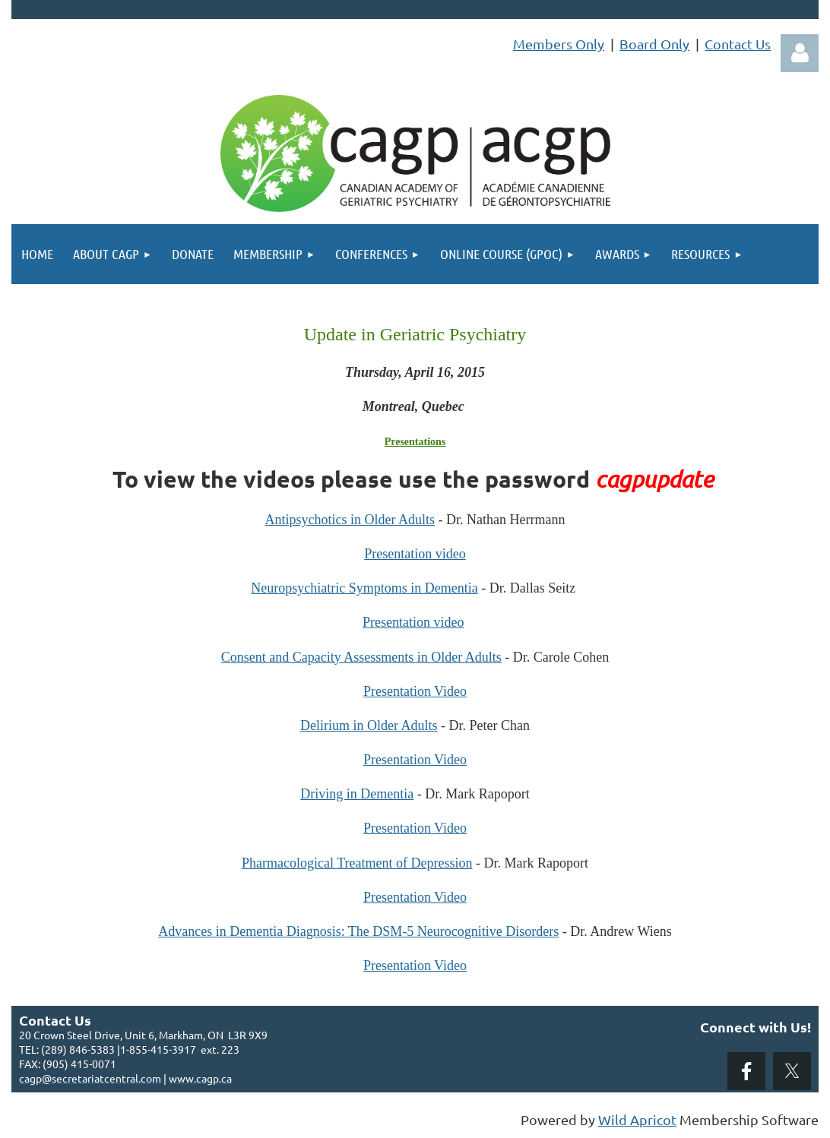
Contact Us (738, 44)
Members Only (558, 44)
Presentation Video (415, 691)
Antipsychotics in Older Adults (350, 519)
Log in (800, 53)
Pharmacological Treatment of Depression (357, 863)
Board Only (654, 44)
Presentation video (414, 553)
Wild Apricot (637, 1119)
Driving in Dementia (356, 793)
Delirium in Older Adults (368, 725)
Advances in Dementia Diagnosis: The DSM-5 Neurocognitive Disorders (358, 931)
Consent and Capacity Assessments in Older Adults (361, 657)
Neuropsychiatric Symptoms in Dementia (364, 588)
